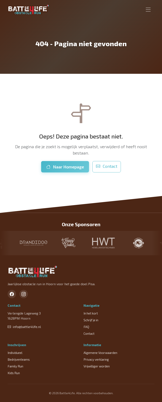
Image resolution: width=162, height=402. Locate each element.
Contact (106, 166)
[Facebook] (12, 294)
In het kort (91, 313)
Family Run (15, 366)
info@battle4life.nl (24, 327)
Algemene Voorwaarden (100, 353)
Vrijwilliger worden (97, 366)
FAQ (86, 327)
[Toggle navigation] (148, 9)
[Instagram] (23, 294)
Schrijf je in (91, 320)
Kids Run (14, 373)
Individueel (15, 353)
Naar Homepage (65, 166)
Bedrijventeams (19, 359)
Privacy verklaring (96, 359)
